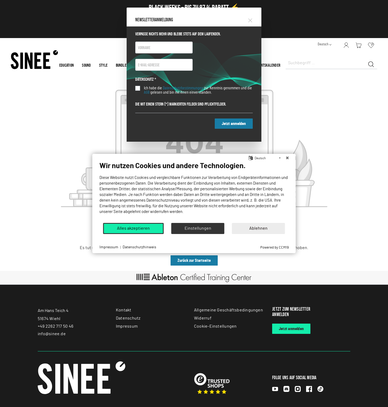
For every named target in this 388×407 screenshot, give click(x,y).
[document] (194, 192)
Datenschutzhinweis (139, 247)
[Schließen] (287, 158)
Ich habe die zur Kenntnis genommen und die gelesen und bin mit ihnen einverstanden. (198, 90)
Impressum (108, 247)
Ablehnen (258, 228)
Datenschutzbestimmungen (183, 88)
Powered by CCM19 (274, 247)
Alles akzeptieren (133, 228)
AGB (147, 92)
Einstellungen (198, 228)
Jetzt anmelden (234, 123)
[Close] (250, 19)
